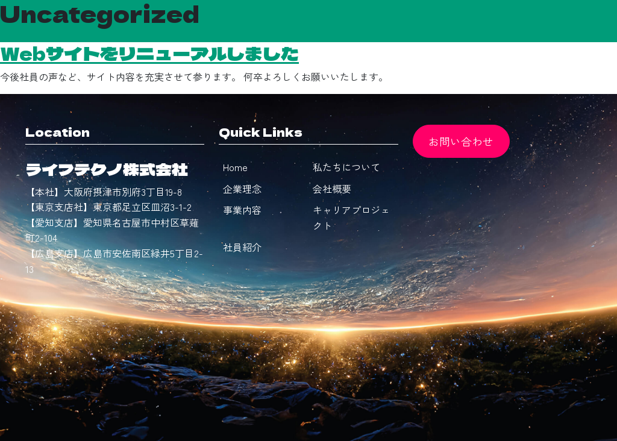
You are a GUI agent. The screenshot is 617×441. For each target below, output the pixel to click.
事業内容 (242, 209)
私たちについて (346, 167)
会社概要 (332, 188)
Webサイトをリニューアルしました (149, 53)
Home (235, 167)
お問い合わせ (460, 141)
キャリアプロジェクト (351, 217)
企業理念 (242, 188)
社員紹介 (242, 247)
